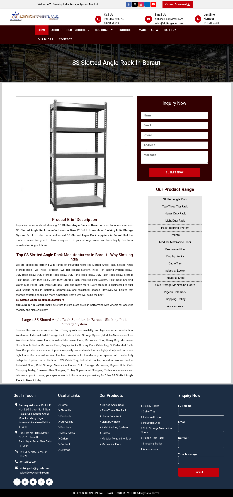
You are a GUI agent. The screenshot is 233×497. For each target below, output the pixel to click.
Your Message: (195, 458)
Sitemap (64, 449)
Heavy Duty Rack (175, 213)
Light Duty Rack (175, 220)
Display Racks (175, 256)
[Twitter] (135, 4)
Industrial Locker (175, 270)
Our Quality (104, 30)
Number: (195, 442)
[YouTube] (153, 4)
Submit (199, 472)
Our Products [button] (77, 30)
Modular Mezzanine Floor (175, 242)
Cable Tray (175, 263)
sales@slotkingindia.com (169, 23)
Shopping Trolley (175, 299)
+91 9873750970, (114, 19)
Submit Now (174, 172)
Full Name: (195, 410)
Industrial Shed (175, 277)
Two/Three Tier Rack (113, 410)
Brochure (125, 30)
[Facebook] (129, 4)
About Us (64, 410)
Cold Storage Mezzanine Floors (175, 285)
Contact (65, 39)
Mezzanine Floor (175, 249)
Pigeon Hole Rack (175, 292)
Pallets (175, 235)
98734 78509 (111, 23)
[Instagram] (141, 4)
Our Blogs (45, 39)
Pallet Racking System (175, 228)
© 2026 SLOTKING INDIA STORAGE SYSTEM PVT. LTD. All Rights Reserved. (116, 493)
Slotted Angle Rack (175, 199)
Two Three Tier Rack (175, 206)
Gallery (170, 30)
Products (64, 416)
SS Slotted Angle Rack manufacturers (40, 300)
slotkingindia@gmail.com (169, 19)
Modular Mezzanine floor (115, 438)
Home (42, 30)
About (56, 30)
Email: (195, 426)
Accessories (175, 306)
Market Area (148, 30)
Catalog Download (177, 4)
